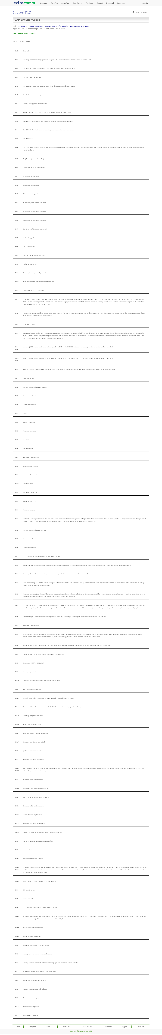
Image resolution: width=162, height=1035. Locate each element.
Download (110, 3)
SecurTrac (65, 3)
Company (43, 3)
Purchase (89, 3)
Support (100, 3)
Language (121, 3)
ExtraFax (54, 3)
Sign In (145, 3)
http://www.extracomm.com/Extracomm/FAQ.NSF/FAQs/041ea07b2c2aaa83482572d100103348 (53, 26)
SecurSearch (77, 3)
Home (18, 1027)
